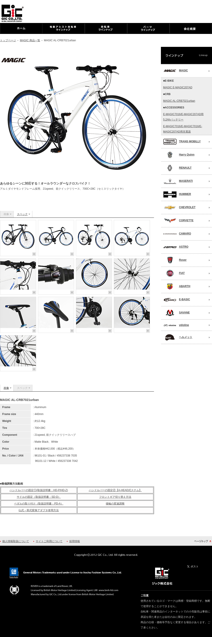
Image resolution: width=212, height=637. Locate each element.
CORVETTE (178, 220)
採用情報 (74, 541)
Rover (175, 260)
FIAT (174, 273)
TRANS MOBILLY (182, 141)
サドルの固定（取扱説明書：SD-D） (39, 496)
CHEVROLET (179, 207)
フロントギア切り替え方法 (115, 496)
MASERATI (178, 181)
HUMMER (177, 194)
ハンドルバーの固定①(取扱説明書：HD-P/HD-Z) (39, 490)
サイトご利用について (49, 541)
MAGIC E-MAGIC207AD (177, 87)
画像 (6, 388)
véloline (176, 325)
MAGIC (175, 70)
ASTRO (175, 247)
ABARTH (176, 286)
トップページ (8, 40)
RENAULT (177, 168)
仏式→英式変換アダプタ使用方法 (39, 510)
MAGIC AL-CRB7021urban (179, 100)
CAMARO (177, 233)
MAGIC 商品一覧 (30, 40)
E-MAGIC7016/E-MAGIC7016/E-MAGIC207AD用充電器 (182, 129)
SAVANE (176, 312)
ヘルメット (177, 337)
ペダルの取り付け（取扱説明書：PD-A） (38, 503)
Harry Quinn (178, 154)
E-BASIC (176, 299)
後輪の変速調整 (115, 503)
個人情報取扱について (15, 541)
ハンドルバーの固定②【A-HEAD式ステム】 (115, 490)
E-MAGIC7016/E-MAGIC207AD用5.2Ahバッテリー (183, 117)
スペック (22, 214)
